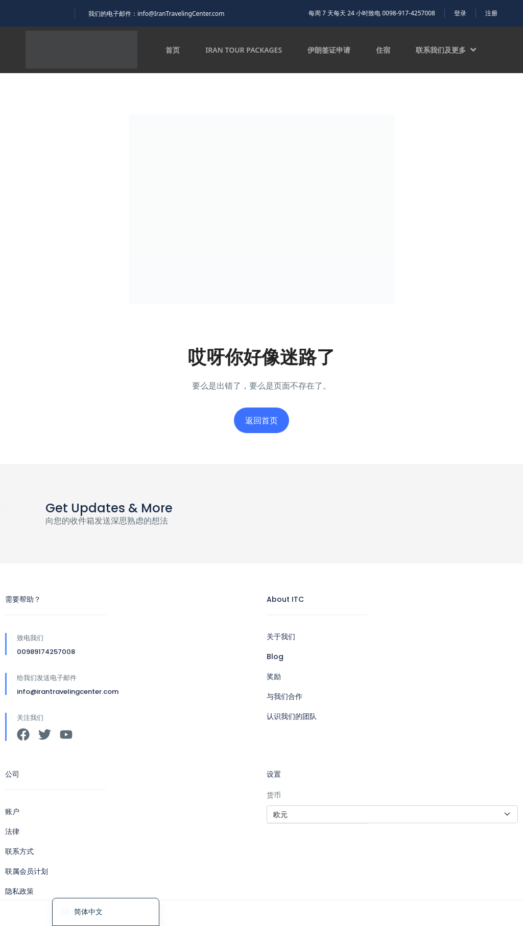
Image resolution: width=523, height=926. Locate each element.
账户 (12, 811)
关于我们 (281, 636)
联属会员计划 (26, 871)
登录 (460, 13)
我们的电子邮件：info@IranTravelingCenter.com (156, 13)
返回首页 (261, 420)
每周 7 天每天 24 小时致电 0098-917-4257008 (371, 13)
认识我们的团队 (292, 716)
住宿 (383, 50)
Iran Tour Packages (243, 50)
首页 (172, 50)
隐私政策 (19, 891)
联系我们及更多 (446, 50)
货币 (274, 795)
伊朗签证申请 (328, 50)
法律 (12, 831)
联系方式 (19, 851)
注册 (491, 13)
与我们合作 (284, 696)
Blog (275, 656)
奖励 (274, 676)
